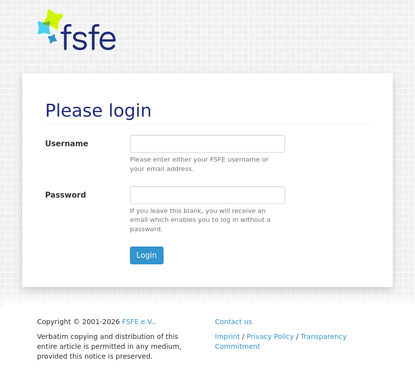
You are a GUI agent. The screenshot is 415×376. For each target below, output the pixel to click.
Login (146, 255)
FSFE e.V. (137, 322)
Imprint (227, 336)
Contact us (233, 322)
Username (66, 143)
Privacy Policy (270, 336)
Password (65, 195)
